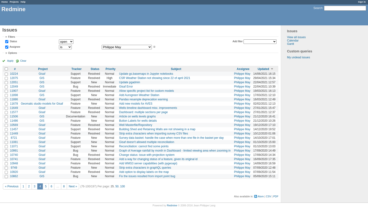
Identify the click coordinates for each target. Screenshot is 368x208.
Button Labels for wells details (138, 120)
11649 (14, 108)
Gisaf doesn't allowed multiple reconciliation (146, 142)
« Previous (12, 186)
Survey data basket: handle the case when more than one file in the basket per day (171, 137)
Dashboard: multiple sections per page (143, 112)
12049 (14, 86)
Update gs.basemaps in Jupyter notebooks (146, 73)
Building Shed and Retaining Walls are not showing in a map (157, 129)
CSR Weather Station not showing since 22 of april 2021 (154, 78)
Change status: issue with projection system (146, 155)
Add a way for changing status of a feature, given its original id (158, 159)
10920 (14, 172)
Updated (263, 69)
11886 (14, 99)
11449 (14, 133)
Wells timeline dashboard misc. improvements (148, 108)
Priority (110, 69)
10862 (14, 176)
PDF (275, 196)
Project (43, 69)
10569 (14, 125)
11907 (14, 90)
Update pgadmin (129, 82)
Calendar (293, 40)
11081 (14, 142)
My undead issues (298, 57)
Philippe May (242, 73)
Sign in (362, 1)
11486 (14, 120)
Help (23, 1)
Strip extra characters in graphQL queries (145, 167)
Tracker (77, 69)
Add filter (238, 41)
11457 (14, 129)
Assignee (14, 46)
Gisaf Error (126, 86)
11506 (14, 116)
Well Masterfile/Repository (135, 125)
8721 (14, 137)
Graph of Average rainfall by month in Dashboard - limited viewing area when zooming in (174, 150)
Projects (14, 1)
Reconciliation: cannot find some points (143, 146)
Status (13, 41)
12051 (14, 82)
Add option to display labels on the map (144, 172)
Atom (261, 196)
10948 (14, 163)
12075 (14, 78)
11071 (14, 146)
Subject (176, 69)
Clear (23, 60)
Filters (11, 36)
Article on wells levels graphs (137, 116)
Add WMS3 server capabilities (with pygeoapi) (148, 163)
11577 (14, 112)
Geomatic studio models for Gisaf (42, 103)
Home (4, 1)
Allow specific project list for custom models (146, 90)
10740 (14, 155)
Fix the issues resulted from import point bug (147, 176)
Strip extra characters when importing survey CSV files (153, 133)
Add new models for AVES (135, 103)
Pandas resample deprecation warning (143, 99)
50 (117, 186)
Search (317, 8)
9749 (14, 167)
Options (12, 52)
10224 (14, 73)
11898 (14, 95)
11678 (14, 103)
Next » (73, 186)
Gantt (290, 44)
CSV (268, 196)
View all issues (296, 37)
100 (122, 186)
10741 (14, 159)
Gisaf (41, 73)
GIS (41, 78)
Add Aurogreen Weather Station (139, 95)
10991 (14, 150)
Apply (10, 60)
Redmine (172, 205)
